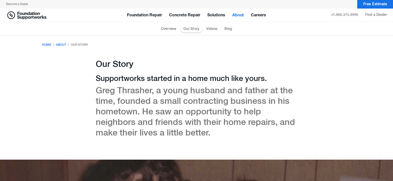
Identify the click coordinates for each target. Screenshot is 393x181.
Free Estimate (375, 4)
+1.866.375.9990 (344, 15)
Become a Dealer (17, 4)
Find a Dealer (376, 15)
